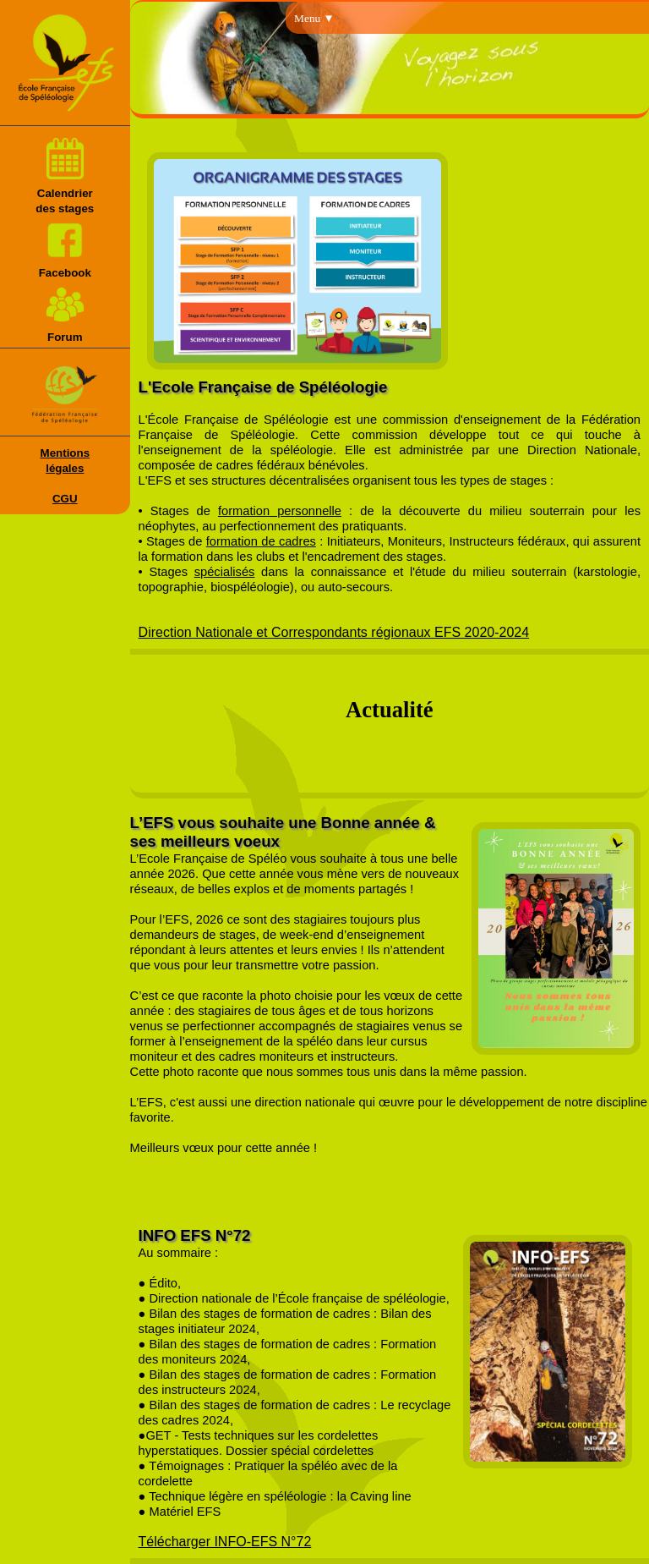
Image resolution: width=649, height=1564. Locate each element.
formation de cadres (261, 541)
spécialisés (224, 572)
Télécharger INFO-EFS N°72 (225, 1541)
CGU (65, 498)
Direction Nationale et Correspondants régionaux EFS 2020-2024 (334, 632)
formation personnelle (279, 511)
